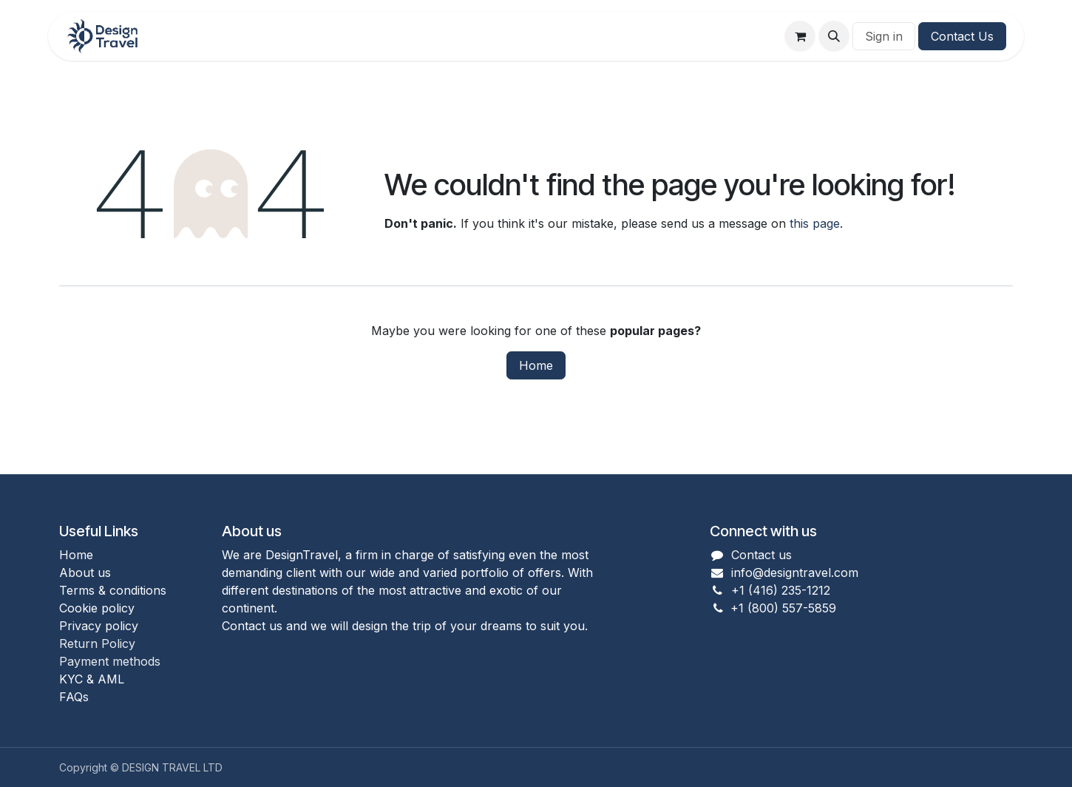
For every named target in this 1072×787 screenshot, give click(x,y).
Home (536, 365)
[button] (833, 36)
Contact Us (962, 36)
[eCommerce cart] (799, 36)
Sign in (884, 36)
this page (815, 223)
